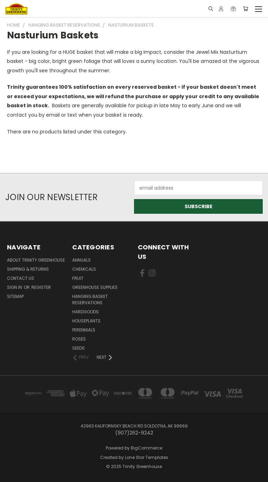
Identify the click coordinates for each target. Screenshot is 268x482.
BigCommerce (146, 448)
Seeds (78, 348)
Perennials (83, 330)
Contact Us (20, 278)
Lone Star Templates (146, 457)
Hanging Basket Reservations (90, 299)
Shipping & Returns (28, 269)
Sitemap (15, 296)
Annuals (81, 260)
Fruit (77, 278)
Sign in (15, 287)
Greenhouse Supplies (95, 287)
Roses (79, 339)
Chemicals (84, 269)
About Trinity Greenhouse (36, 260)
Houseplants (86, 321)
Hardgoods (85, 312)
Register (41, 287)
